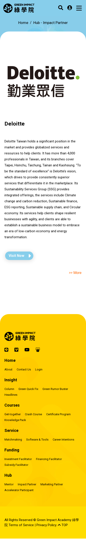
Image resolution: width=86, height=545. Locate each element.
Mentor (9, 484)
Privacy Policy (46, 525)
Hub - (50, 22)
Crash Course (33, 414)
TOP (63, 525)
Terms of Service (21, 525)
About (8, 369)
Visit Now (16, 256)
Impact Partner (27, 484)
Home (23, 22)
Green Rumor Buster (55, 389)
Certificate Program (58, 414)
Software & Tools (37, 439)
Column (9, 389)
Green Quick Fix (28, 389)
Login (38, 369)
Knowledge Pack (15, 420)
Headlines (10, 394)
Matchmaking (13, 439)
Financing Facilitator (49, 459)
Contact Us (24, 369)
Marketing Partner (51, 484)
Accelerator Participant (19, 490)
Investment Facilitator (18, 459)
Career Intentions (63, 439)
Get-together (12, 414)
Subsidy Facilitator (16, 464)
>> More (75, 273)
